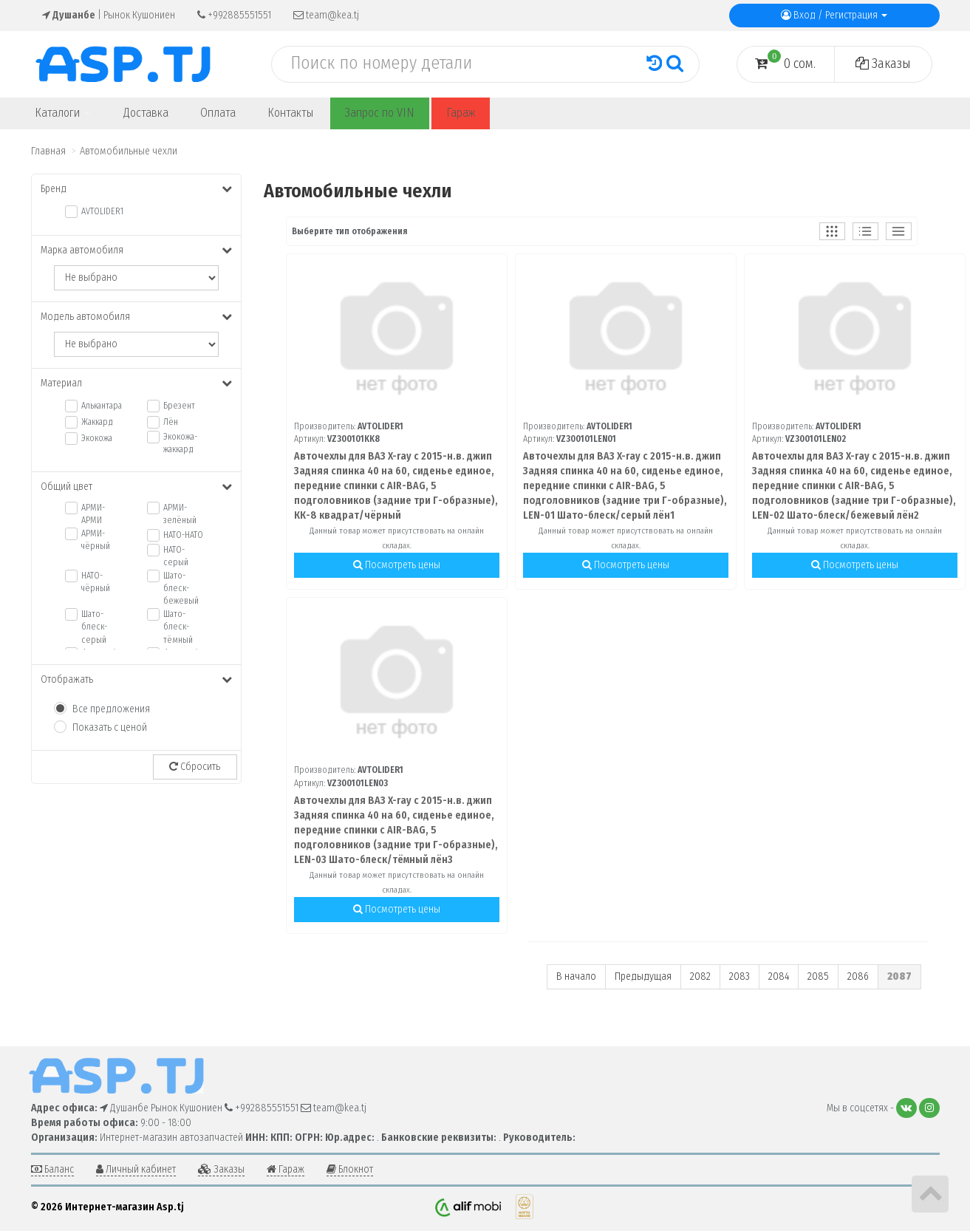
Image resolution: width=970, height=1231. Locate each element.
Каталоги (63, 113)
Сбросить (194, 766)
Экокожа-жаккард (180, 443)
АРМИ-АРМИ (93, 513)
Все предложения (111, 709)
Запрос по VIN (379, 113)
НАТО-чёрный (95, 581)
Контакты (290, 113)
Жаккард (97, 422)
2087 (899, 976)
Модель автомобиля (136, 316)
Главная (48, 151)
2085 (818, 976)
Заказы (883, 63)
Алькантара (101, 405)
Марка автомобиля (136, 250)
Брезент (179, 405)
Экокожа (96, 438)
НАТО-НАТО (183, 535)
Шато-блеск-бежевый (181, 588)
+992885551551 (234, 15)
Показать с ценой (109, 727)
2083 (739, 976)
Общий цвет (136, 486)
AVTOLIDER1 (102, 211)
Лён (170, 422)
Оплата (218, 113)
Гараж (460, 113)
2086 (858, 976)
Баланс (52, 1169)
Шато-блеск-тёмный (178, 626)
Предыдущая (643, 976)
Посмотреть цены (396, 565)
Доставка (145, 113)
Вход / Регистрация (834, 15)
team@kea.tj (326, 15)
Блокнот (350, 1169)
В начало (576, 976)
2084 (778, 976)
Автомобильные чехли (128, 151)
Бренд (136, 189)
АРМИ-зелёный (180, 513)
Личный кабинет (136, 1169)
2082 (700, 976)
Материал (136, 383)
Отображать (136, 679)
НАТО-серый (175, 556)
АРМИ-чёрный (95, 539)
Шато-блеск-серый (94, 626)
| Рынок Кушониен (108, 15)
